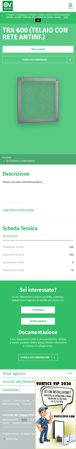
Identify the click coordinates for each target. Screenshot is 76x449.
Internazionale (10, 419)
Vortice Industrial (22, 423)
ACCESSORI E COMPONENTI (20, 161)
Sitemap (26, 404)
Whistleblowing (11, 404)
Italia (24, 419)
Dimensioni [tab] (10, 236)
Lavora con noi (22, 400)
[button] (38, 59)
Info (66, 17)
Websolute (10, 439)
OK (38, 20)
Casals (6, 423)
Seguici (6, 400)
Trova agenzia (38, 49)
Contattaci (38, 310)
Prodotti (7, 157)
